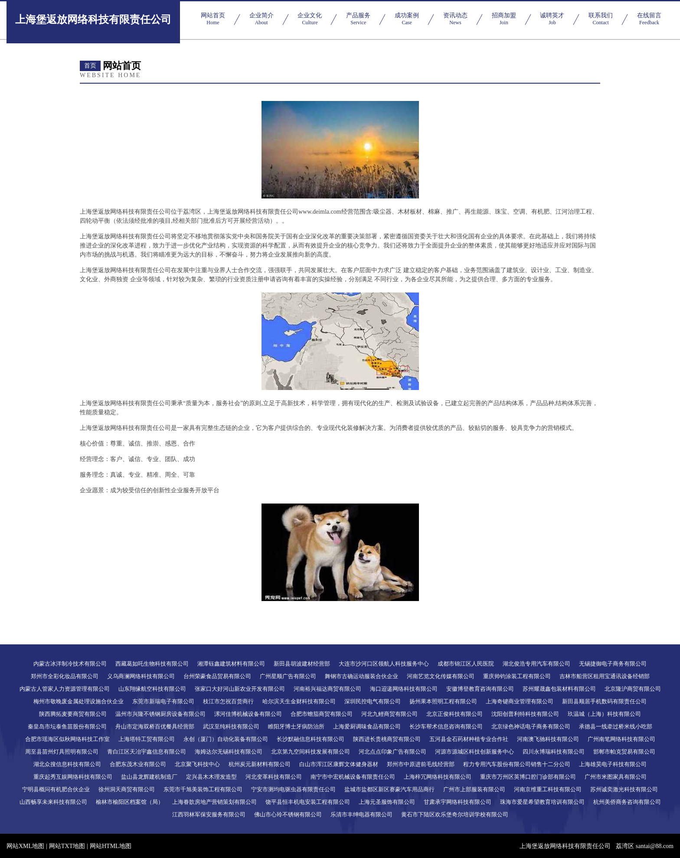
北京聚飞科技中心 (197, 764)
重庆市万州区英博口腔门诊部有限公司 (528, 777)
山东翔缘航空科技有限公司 (152, 689)
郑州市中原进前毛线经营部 (420, 764)
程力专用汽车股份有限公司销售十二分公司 (516, 764)
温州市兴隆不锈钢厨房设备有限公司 (160, 714)
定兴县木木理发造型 (211, 777)
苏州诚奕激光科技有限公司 (624, 789)
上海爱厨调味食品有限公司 (367, 726)
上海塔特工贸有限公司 (146, 739)
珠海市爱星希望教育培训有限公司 (542, 802)
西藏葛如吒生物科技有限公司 (152, 663)
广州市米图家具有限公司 (616, 777)
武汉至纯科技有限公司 (231, 726)
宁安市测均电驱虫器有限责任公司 (293, 789)
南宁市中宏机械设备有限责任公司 (353, 777)
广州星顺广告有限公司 (288, 676)
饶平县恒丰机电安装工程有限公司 (307, 802)
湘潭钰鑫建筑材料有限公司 (231, 663)
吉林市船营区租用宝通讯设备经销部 (604, 676)
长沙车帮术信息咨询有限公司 (446, 726)
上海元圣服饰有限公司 (387, 802)
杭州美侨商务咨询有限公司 (627, 802)
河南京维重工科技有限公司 (548, 789)
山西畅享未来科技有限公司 (53, 802)
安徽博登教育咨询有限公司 (480, 689)
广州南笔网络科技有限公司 (621, 739)
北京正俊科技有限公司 (454, 714)
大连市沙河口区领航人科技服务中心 (384, 663)
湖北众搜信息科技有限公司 (67, 764)
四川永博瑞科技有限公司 (554, 751)
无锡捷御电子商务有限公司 (613, 663)
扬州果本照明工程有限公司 (443, 701)
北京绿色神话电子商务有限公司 (530, 726)
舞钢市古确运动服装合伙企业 (361, 676)
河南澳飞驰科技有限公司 (548, 739)
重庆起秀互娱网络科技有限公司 (72, 777)
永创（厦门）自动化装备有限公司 (225, 739)
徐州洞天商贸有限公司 (126, 789)
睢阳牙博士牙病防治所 (296, 726)
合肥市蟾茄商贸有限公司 (322, 714)
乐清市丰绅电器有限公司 (361, 814)
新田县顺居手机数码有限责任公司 (604, 701)
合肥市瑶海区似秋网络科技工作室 (67, 739)
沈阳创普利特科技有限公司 (525, 714)
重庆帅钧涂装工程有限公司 (517, 676)
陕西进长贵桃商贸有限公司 (387, 739)
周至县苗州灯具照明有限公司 (61, 751)
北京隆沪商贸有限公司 (633, 689)
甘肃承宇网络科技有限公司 (457, 802)
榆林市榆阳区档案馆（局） (129, 802)
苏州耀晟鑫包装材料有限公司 (559, 689)
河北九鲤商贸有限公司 (389, 714)
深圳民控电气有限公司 (372, 701)
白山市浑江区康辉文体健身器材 (338, 764)
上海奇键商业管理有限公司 (519, 701)
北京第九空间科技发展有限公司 (310, 751)
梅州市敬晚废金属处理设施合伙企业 (78, 701)
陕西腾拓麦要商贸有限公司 (73, 714)
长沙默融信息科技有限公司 (310, 739)
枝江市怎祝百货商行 (228, 701)
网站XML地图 (25, 846)
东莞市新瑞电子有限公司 (163, 701)
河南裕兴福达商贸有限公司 (327, 689)
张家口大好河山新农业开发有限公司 (240, 689)
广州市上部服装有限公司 (474, 789)
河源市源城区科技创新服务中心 (474, 751)
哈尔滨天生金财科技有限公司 (299, 701)
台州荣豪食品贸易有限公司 (217, 676)
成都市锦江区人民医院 (466, 663)
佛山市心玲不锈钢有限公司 (288, 814)
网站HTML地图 (110, 846)
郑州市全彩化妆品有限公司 (64, 676)
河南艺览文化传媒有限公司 (440, 676)
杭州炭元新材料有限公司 (260, 764)
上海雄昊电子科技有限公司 (613, 764)
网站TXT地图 (67, 846)
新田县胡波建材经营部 (302, 663)
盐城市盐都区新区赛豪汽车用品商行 (389, 789)
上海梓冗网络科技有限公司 (437, 777)
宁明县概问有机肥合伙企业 (56, 789)
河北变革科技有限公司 (273, 777)
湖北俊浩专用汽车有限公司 (536, 663)
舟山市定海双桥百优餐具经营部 (154, 726)
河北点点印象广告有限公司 (392, 751)
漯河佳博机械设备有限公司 (248, 714)
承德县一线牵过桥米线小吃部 (615, 726)
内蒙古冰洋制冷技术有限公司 (70, 663)
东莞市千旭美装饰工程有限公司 (202, 789)
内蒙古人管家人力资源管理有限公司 (65, 689)
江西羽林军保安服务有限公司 (208, 814)
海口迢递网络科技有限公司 (404, 689)
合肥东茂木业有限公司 (138, 764)
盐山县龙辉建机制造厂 (149, 777)
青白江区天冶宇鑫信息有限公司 (146, 751)
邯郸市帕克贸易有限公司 (624, 751)
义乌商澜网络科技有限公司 (141, 676)
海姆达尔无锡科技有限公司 (228, 751)
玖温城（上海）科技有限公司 (604, 714)
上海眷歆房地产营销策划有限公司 (214, 802)
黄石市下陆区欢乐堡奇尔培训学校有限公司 (454, 814)
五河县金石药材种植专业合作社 (468, 739)
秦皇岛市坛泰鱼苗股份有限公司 (67, 726)
